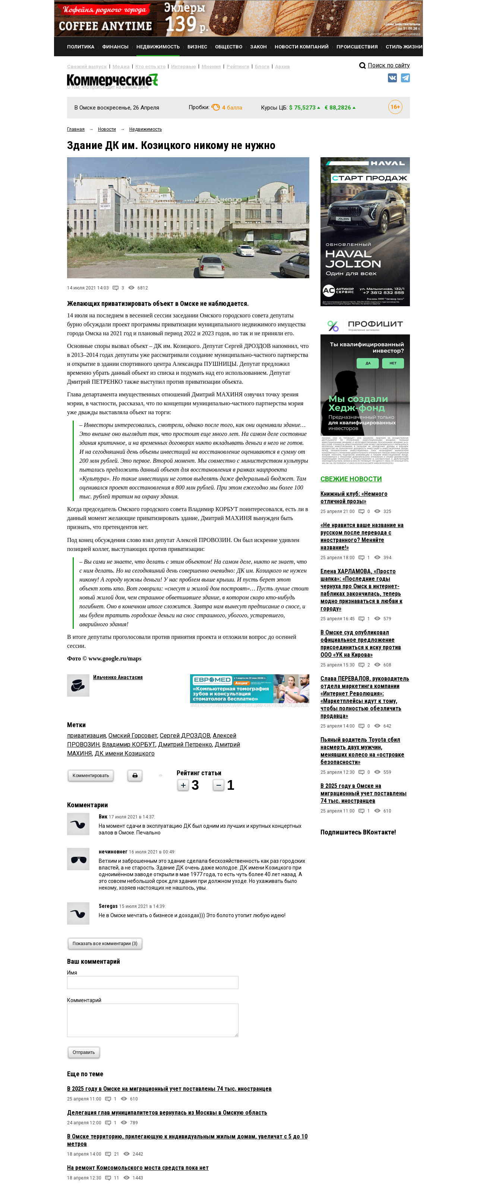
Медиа (113, 66)
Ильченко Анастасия (118, 680)
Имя (72, 976)
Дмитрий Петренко (185, 747)
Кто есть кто (139, 66)
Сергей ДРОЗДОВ (185, 738)
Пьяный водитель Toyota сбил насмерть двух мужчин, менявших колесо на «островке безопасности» (362, 754)
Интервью (168, 66)
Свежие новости (351, 482)
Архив (255, 66)
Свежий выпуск (84, 66)
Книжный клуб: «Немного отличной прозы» (354, 500)
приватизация (86, 738)
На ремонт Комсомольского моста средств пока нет (138, 1170)
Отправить (85, 1055)
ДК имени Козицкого (125, 756)
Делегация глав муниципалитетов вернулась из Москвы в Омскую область (167, 1115)
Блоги (237, 66)
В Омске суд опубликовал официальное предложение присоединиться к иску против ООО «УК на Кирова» (360, 646)
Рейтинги (215, 66)
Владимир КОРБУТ (128, 747)
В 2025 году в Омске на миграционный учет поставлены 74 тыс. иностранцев (169, 1091)
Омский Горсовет (132, 738)
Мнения (192, 66)
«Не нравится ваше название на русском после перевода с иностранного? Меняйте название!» (362, 539)
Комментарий (84, 1003)
